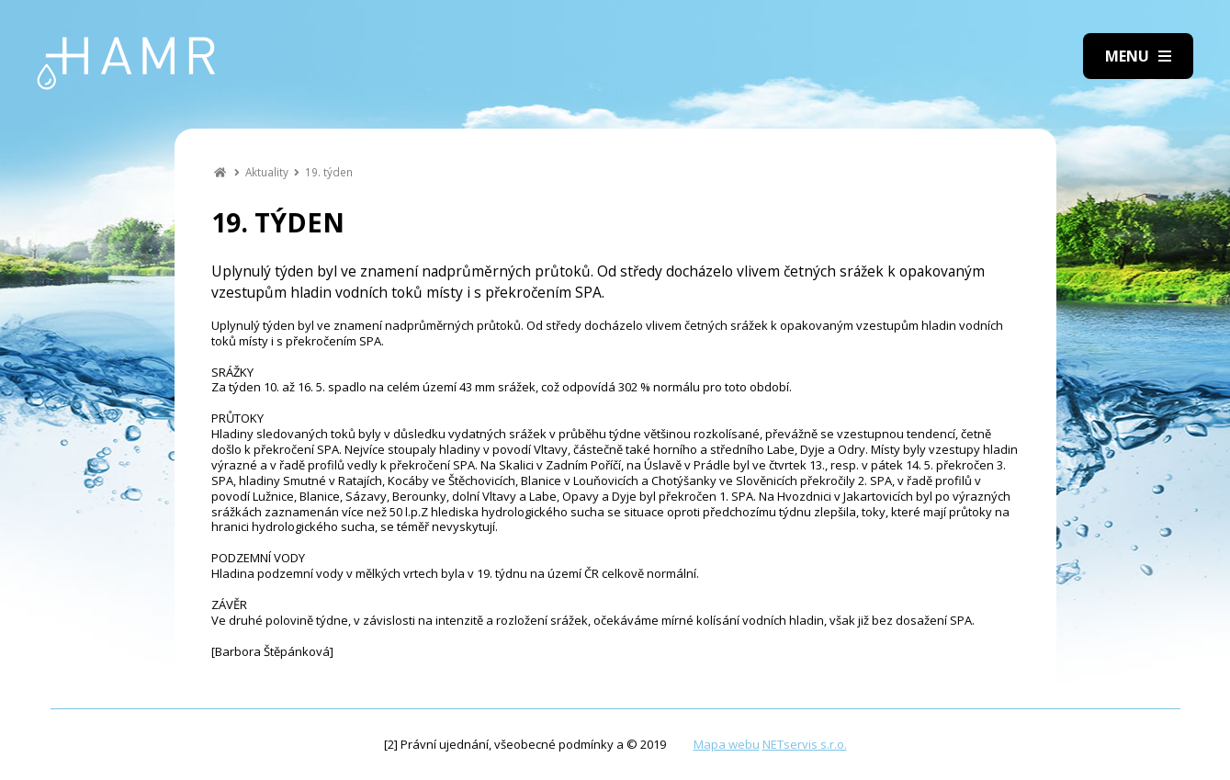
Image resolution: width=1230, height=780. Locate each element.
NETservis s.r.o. (804, 744)
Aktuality (266, 171)
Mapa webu (727, 744)
